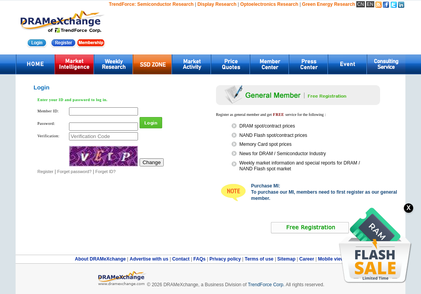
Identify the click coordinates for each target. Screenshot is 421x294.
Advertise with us (149, 259)
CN (360, 4)
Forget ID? (106, 171)
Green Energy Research (328, 4)
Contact (181, 259)
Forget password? (74, 171)
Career (306, 259)
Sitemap (287, 259)
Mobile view (331, 259)
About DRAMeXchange (101, 259)
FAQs (200, 259)
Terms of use (260, 259)
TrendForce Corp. (266, 284)
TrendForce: (122, 4)
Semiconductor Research (165, 4)
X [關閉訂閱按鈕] (409, 208)
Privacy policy (225, 259)
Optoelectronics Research (269, 4)
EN (370, 4)
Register (45, 171)
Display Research (216, 4)
